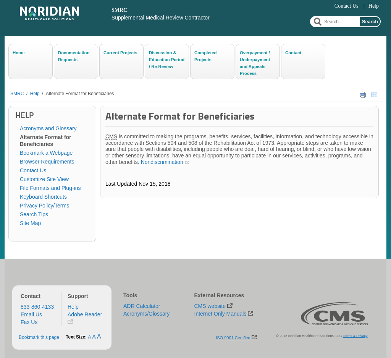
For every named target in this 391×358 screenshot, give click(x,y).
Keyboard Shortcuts (43, 197)
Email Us (31, 314)
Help (373, 6)
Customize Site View (44, 179)
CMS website (210, 306)
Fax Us (29, 322)
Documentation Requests (73, 56)
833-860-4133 (37, 307)
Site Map (30, 223)
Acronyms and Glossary (48, 128)
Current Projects (120, 52)
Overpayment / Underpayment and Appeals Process (255, 62)
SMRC (17, 93)
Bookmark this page (39, 337)
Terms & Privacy (355, 336)
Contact (293, 52)
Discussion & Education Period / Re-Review (166, 59)
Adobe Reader (85, 314)
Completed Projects (205, 56)
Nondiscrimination (162, 162)
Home (18, 52)
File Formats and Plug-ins (50, 188)
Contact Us (346, 6)
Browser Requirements (47, 162)
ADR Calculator (141, 306)
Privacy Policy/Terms (44, 205)
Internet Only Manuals (220, 314)
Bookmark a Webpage (46, 153)
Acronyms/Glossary (146, 314)
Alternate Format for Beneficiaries (80, 93)
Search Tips (34, 214)
